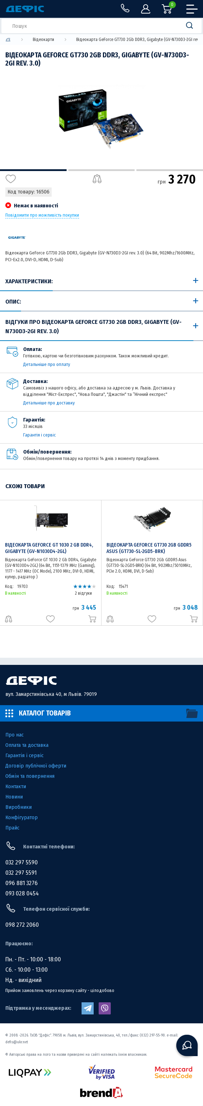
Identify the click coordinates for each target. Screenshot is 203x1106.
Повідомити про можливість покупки (42, 215)
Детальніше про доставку (49, 402)
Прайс (12, 828)
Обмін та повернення (29, 776)
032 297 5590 (21, 862)
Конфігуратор (21, 817)
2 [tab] (101, 170)
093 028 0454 (22, 893)
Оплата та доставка (26, 745)
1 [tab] (33, 170)
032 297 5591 (21, 872)
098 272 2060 (22, 924)
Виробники (18, 807)
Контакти (15, 786)
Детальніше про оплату (46, 364)
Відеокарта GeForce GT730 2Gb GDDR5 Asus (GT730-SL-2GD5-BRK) (149, 548)
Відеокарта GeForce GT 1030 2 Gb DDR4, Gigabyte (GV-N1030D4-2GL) (49, 548)
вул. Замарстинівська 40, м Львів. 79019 (51, 694)
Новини (14, 797)
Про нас (14, 735)
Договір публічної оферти (35, 766)
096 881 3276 (21, 883)
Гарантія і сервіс (39, 435)
